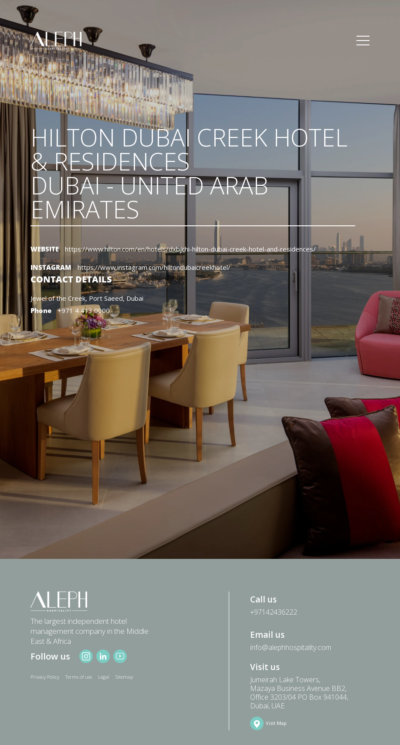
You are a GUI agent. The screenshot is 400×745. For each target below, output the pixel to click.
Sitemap (124, 677)
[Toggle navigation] (362, 41)
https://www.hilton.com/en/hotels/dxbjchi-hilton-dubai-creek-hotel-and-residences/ (190, 249)
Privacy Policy (45, 677)
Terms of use (78, 677)
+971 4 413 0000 (84, 310)
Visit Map (276, 723)
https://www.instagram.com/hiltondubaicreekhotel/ (154, 267)
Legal (103, 677)
